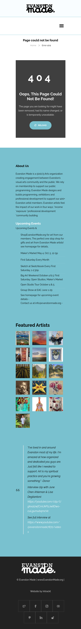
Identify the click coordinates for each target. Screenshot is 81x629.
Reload (40, 125)
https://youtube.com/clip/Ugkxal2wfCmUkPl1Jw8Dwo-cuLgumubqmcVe (44, 506)
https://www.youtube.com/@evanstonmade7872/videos (44, 527)
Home (33, 45)
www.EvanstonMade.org (50, 579)
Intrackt (47, 591)
